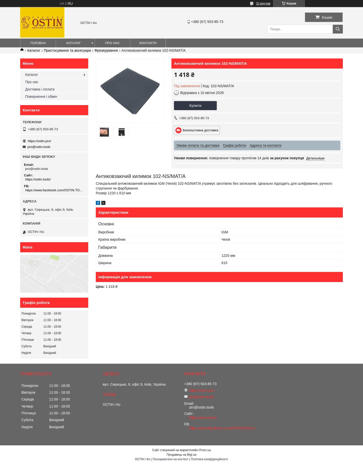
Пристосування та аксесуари (67, 50)
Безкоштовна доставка (200, 130)
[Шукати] (338, 29)
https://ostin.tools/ (38, 179)
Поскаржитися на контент (170, 459)
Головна (38, 43)
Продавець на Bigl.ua (181, 454)
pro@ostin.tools (38, 147)
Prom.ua (205, 450)
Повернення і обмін (41, 97)
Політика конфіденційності (209, 459)
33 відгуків (263, 3)
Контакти (148, 43)
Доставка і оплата (39, 89)
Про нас (112, 43)
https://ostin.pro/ (39, 141)
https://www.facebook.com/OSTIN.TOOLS (54, 190)
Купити (195, 105)
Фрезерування (106, 50)
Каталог (73, 43)
